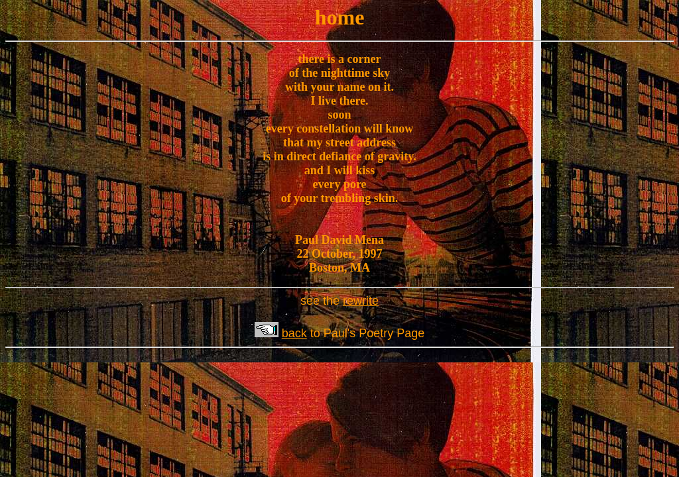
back (294, 333)
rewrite (361, 300)
